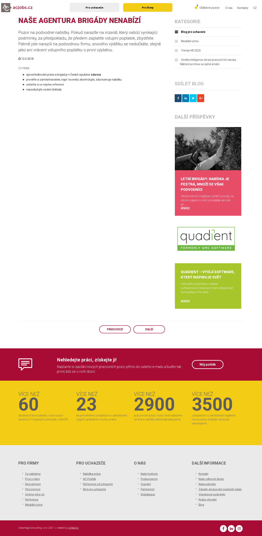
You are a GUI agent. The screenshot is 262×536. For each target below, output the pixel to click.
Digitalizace (148, 494)
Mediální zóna (189, 41)
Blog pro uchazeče (193, 31)
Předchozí (115, 329)
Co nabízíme (33, 473)
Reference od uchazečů (98, 484)
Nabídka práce (92, 473)
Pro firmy (148, 7)
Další (149, 329)
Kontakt (203, 473)
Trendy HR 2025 (191, 50)
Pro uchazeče (94, 7)
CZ (255, 8)
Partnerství (148, 489)
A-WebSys (73, 527)
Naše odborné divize (211, 479)
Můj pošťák (208, 364)
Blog (201, 504)
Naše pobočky (207, 484)
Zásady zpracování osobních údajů (220, 489)
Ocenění (146, 484)
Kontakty (242, 8)
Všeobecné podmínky (212, 494)
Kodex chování (208, 499)
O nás (229, 8)
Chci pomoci (32, 489)
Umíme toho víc (34, 494)
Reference (31, 499)
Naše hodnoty (149, 473)
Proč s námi (32, 479)
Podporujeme (149, 479)
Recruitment (33, 484)
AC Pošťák (89, 479)
